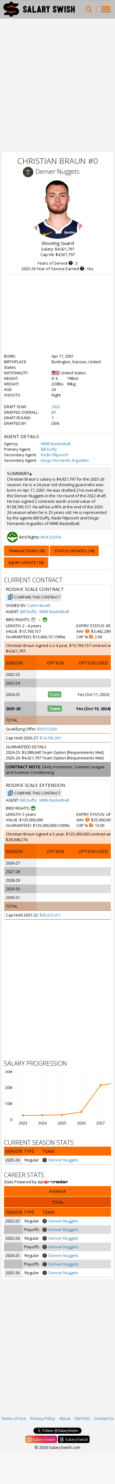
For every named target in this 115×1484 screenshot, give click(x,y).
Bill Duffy (49, 449)
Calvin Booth (39, 605)
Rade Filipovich (54, 454)
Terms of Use (13, 1418)
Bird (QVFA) (51, 537)
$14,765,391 (50, 738)
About (64, 1418)
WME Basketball (56, 443)
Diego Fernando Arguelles (65, 460)
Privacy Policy (42, 1418)
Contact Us (104, 1418)
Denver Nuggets (57, 171)
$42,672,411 (50, 915)
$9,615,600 (47, 729)
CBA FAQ (82, 1418)
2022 (56, 406)
